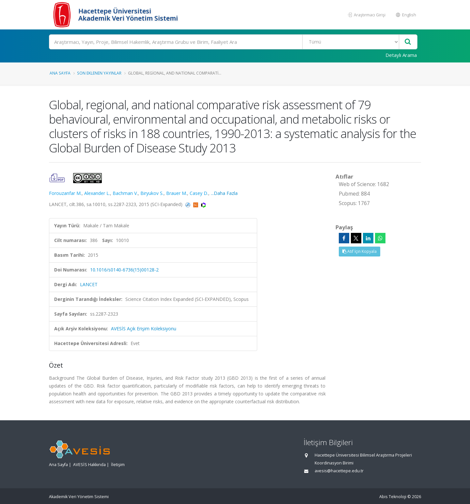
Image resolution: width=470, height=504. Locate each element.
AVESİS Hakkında (89, 464)
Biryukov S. (152, 193)
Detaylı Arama (401, 55)
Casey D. (199, 193)
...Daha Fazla (224, 193)
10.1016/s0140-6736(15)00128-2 (124, 270)
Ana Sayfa (60, 73)
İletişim (118, 464)
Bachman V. (125, 193)
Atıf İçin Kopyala (359, 251)
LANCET (89, 284)
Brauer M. (176, 193)
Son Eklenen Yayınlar (99, 73)
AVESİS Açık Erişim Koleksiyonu (143, 328)
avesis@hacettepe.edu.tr (339, 471)
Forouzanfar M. (65, 193)
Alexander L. (97, 193)
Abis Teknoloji (392, 496)
